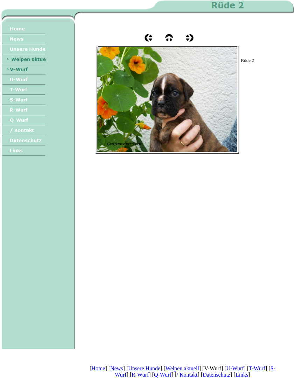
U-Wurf (235, 368)
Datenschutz (216, 375)
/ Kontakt (187, 375)
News (116, 368)
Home (98, 368)
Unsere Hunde (144, 368)
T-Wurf (257, 368)
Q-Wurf (162, 375)
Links (242, 375)
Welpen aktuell (182, 368)
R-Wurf (140, 375)
